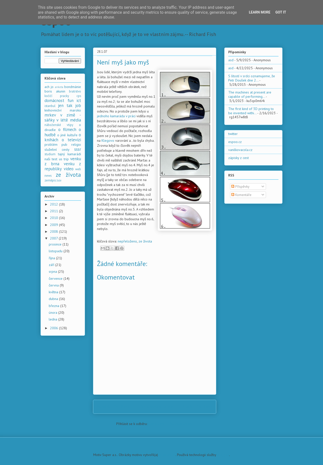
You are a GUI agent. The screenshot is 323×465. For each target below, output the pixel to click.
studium (50, 154)
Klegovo (108, 140)
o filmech (67, 129)
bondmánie (72, 86)
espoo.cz (235, 142)
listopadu (56, 251)
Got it (280, 12)
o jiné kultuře (67, 135)
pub (64, 144)
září (52, 264)
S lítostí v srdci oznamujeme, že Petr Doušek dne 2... (251, 78)
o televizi (71, 139)
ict (78, 100)
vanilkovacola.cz (240, 150)
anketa (59, 87)
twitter (233, 134)
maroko (75, 110)
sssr (77, 149)
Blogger (223, 454)
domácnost (54, 100)
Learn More (259, 12)
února (53, 312)
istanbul (50, 106)
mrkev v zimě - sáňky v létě (62, 117)
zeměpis (50, 180)
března (54, 306)
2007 (54, 238)
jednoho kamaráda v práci (116, 116)
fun (71, 100)
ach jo (49, 86)
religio (76, 144)
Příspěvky (240, 186)
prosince (55, 244)
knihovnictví (53, 110)
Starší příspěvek (197, 406)
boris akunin (54, 91)
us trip (64, 159)
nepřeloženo (127, 241)
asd (231, 60)
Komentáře (241, 194)
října (52, 258)
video (69, 169)
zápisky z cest (238, 158)
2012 (54, 204)
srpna (53, 271)
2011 (54, 211)
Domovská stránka (156, 406)
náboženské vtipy (58, 125)
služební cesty (57, 149)
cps (78, 96)
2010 (54, 218)
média (75, 120)
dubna (54, 298)
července (56, 278)
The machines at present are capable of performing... (249, 94)
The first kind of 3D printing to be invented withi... (251, 110)
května (54, 292)
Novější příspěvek (113, 406)
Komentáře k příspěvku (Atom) (170, 424)
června (54, 285)
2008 (54, 231)
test (54, 159)
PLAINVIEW (167, 454)
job (78, 105)
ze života (145, 241)
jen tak (65, 105)
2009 (54, 224)
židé (59, 180)
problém (51, 144)
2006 (54, 328)
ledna (53, 319)
